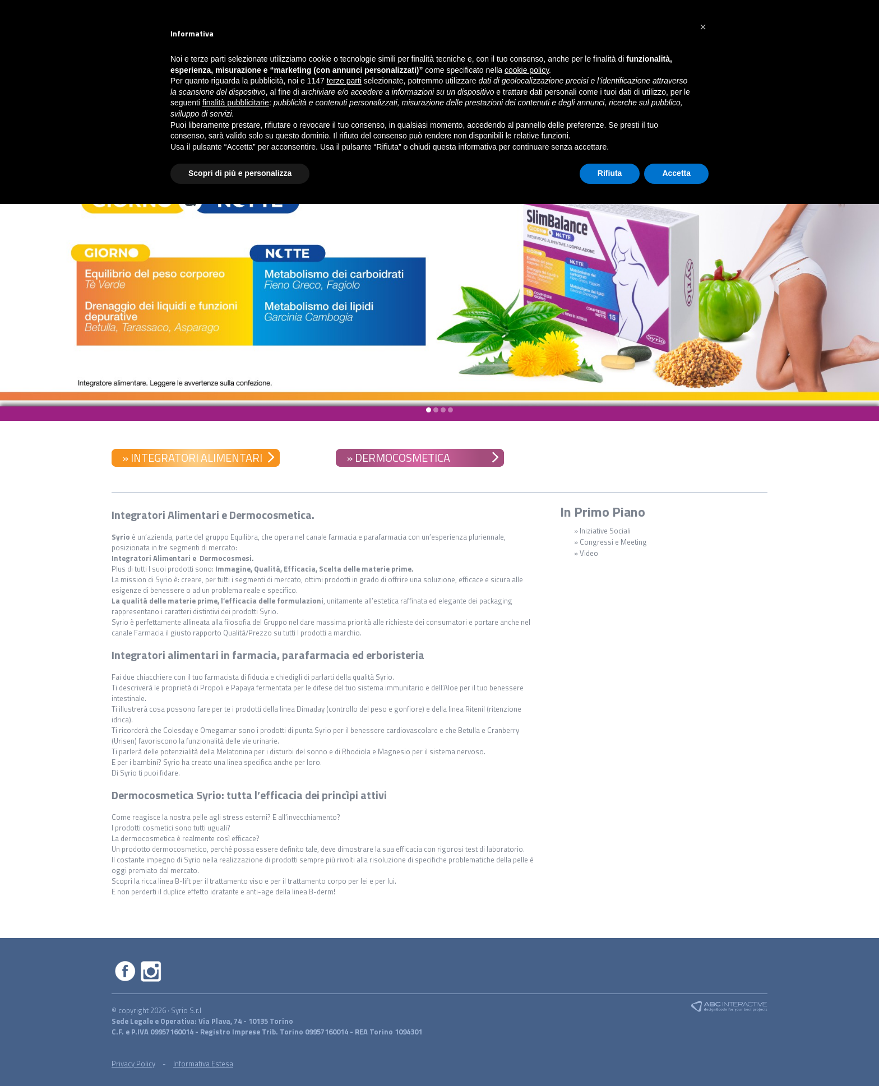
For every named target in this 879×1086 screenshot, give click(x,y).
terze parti (344, 80)
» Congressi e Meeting (610, 541)
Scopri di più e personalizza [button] (240, 173)
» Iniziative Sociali (602, 530)
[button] (703, 27)
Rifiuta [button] (610, 173)
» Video (586, 553)
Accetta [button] (676, 173)
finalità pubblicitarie (235, 102)
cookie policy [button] (527, 70)
